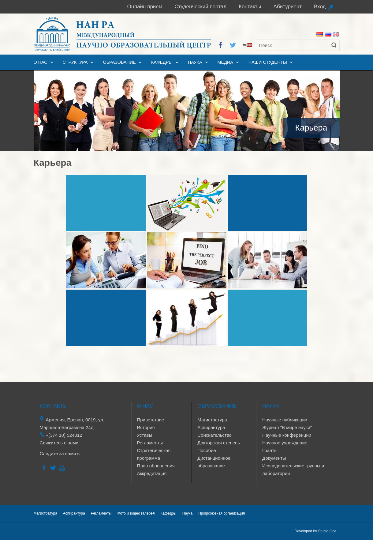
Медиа (225, 62)
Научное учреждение (284, 442)
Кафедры (162, 62)
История (146, 427)
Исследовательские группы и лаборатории (293, 469)
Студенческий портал (201, 7)
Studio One (327, 531)
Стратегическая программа (154, 454)
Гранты (270, 450)
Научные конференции (286, 435)
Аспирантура (211, 427)
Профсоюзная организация (221, 513)
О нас (40, 62)
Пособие (206, 450)
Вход (320, 7)
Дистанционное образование (213, 461)
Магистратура (212, 419)
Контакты (250, 7)
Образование (119, 62)
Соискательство (214, 435)
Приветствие (150, 419)
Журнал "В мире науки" (287, 427)
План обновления (156, 465)
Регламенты (150, 442)
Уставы (144, 435)
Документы (274, 458)
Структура (75, 62)
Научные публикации (284, 419)
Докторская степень (218, 442)
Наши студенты (267, 62)
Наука (195, 62)
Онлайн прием (144, 7)
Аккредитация (152, 473)
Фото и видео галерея (136, 513)
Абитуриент (288, 7)
